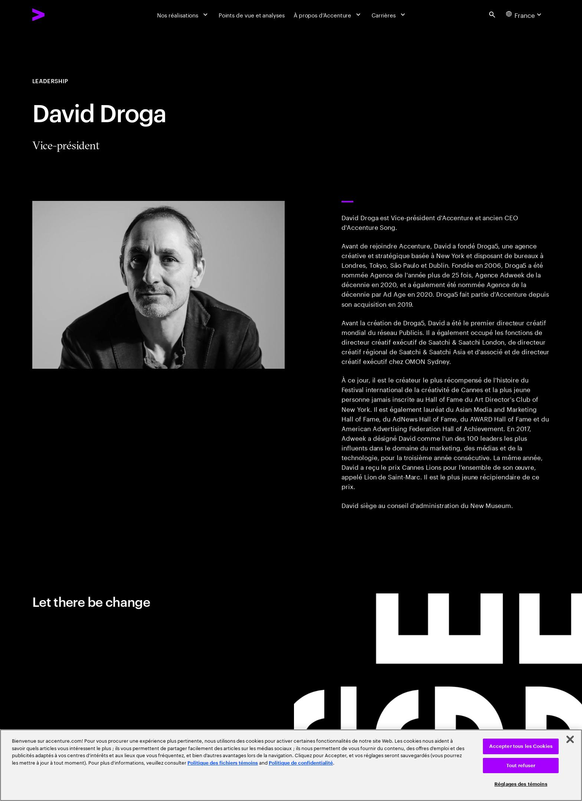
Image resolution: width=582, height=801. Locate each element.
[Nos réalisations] (183, 14)
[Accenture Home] (57, 14)
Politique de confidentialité (301, 763)
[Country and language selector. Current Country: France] (524, 14)
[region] (291, 765)
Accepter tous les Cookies (521, 746)
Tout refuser (521, 765)
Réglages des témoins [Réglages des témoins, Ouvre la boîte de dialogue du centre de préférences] (520, 784)
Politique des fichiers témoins (222, 763)
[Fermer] (570, 739)
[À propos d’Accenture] (328, 14)
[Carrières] (389, 14)
